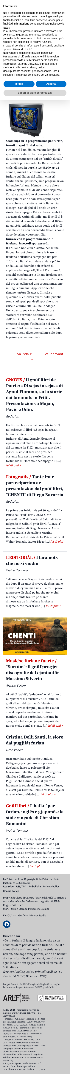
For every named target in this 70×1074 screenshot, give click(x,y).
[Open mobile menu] (63, 29)
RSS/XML (21, 886)
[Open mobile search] (54, 29)
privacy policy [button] (36, 1041)
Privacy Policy (51, 886)
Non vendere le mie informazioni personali (27, 1026)
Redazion (8, 886)
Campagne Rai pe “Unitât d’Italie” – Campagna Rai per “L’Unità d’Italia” (29, 70)
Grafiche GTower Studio (32, 915)
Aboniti (13, 29)
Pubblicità (35, 886)
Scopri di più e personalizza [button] (35, 1066)
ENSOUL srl (9, 915)
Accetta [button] (51, 1057)
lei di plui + (13, 465)
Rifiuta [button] (19, 1057)
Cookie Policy (11, 891)
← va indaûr (23, 354)
